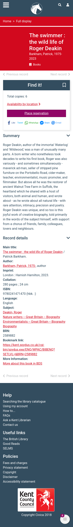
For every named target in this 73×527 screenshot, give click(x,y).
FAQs (6, 415)
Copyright (9, 472)
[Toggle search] (60, 5)
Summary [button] (11, 135)
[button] (64, 85)
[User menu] (67, 5)
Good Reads (11, 444)
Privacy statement (15, 467)
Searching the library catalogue (24, 401)
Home (7, 21)
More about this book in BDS (22, 363)
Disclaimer (10, 477)
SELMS (8, 448)
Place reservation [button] (45, 113)
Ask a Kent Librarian (17, 420)
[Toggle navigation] (6, 4)
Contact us (10, 425)
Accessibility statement (19, 481)
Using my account (15, 406)
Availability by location (23, 104)
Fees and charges (15, 463)
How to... (9, 411)
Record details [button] (15, 238)
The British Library (15, 439)
